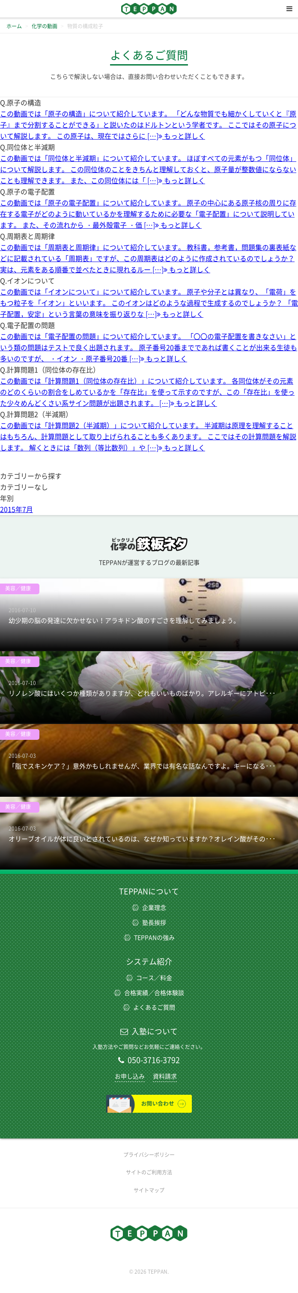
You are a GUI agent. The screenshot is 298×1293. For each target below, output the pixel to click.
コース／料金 (149, 978)
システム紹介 (149, 961)
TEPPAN (149, 9)
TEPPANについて (149, 891)
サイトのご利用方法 (149, 1172)
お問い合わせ (149, 1104)
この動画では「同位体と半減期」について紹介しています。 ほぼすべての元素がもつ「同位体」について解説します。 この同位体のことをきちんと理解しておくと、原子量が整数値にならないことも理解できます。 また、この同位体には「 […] (148, 169)
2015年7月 (16, 509)
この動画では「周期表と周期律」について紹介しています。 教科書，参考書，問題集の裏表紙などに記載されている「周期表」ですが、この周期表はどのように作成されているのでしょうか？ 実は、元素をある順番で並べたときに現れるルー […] (148, 258)
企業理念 (149, 908)
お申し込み (130, 1076)
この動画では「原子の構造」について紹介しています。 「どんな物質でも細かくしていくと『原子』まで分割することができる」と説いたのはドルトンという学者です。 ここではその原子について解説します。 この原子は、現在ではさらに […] (148, 125)
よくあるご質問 (149, 1007)
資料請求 (165, 1076)
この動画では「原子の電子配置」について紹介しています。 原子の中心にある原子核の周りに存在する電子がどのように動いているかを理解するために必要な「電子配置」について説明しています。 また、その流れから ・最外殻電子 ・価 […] (148, 214)
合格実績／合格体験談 (149, 993)
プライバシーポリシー (149, 1154)
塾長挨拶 (149, 923)
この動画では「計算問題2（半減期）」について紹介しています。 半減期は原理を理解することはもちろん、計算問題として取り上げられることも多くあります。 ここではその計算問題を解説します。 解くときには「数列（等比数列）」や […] (148, 436)
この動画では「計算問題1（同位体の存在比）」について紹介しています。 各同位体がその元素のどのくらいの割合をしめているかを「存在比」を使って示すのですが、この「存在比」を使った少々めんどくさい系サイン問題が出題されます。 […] (147, 392)
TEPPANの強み (149, 938)
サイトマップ (149, 1190)
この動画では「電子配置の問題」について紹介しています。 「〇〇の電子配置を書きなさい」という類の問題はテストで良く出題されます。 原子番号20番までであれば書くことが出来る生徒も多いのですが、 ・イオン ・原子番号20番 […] (148, 347)
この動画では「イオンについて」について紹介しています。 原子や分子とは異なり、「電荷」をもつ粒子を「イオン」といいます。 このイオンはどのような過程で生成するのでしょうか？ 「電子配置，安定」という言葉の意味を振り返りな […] (149, 303)
